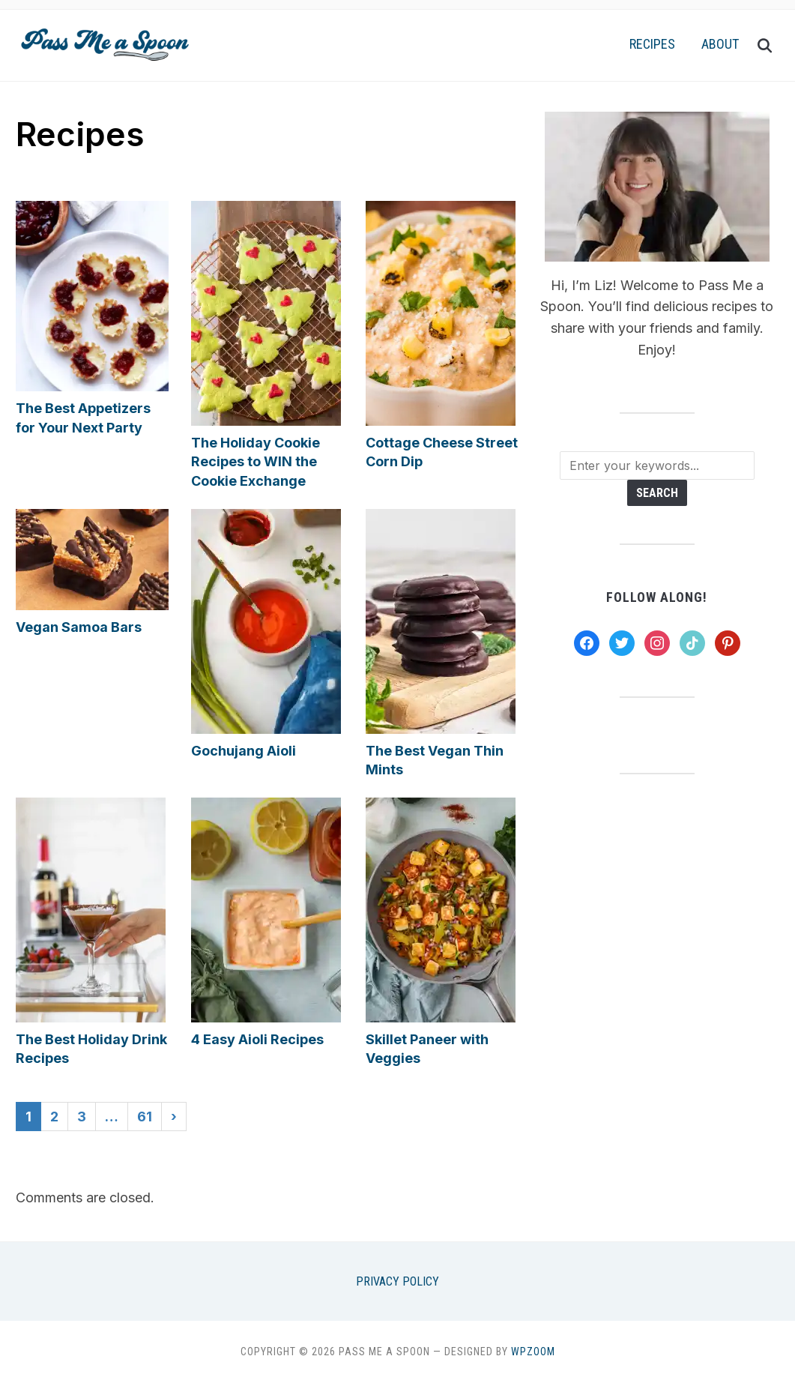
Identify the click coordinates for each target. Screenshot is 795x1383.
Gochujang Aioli (243, 751)
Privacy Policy (397, 1281)
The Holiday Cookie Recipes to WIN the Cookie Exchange (255, 461)
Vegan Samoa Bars (79, 627)
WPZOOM (533, 1352)
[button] (104, 41)
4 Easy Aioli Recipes (257, 1039)
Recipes (652, 44)
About (720, 44)
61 (144, 1116)
